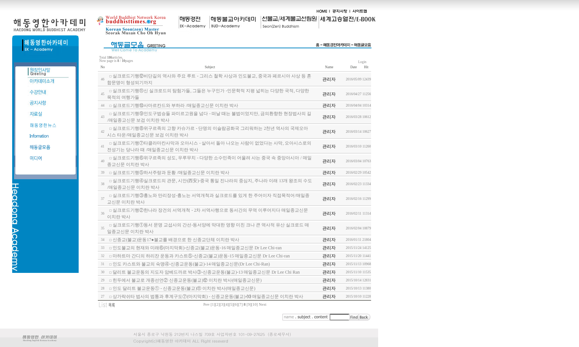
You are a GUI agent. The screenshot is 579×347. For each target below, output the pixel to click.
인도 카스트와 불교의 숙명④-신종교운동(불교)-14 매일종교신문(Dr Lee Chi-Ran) (191, 264)
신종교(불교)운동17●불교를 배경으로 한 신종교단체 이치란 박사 (176, 239)
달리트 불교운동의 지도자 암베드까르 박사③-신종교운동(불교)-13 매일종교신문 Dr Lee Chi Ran (206, 272)
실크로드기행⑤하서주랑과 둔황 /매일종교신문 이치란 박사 (171, 172)
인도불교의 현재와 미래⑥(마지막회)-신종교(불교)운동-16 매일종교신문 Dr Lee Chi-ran (197, 247)
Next (263, 304)
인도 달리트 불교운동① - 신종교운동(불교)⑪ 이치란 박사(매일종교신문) (184, 288)
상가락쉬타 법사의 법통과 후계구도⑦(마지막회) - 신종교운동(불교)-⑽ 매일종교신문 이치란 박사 (208, 296)
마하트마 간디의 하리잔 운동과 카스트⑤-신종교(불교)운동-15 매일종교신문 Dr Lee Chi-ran (201, 255)
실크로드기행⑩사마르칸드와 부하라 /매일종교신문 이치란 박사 (175, 105)
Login (362, 62)
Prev (206, 304)
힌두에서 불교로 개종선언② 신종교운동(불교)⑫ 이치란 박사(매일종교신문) (187, 280)
